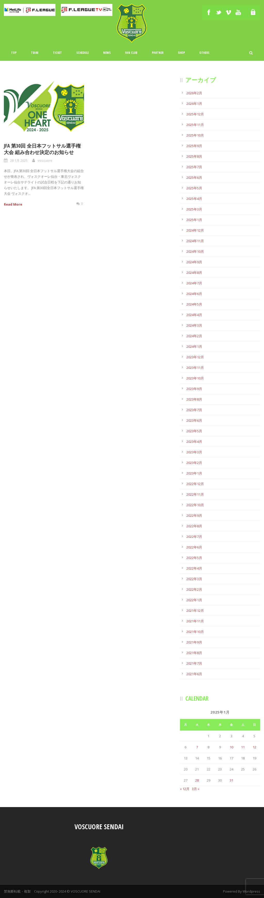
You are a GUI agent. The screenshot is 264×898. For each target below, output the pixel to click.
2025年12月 (195, 114)
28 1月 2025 (19, 160)
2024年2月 (194, 336)
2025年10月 (195, 135)
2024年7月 (194, 283)
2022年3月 (194, 579)
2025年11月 (195, 124)
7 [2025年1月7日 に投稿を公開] (197, 747)
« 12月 (184, 788)
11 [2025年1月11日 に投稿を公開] (243, 747)
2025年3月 (194, 209)
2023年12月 (195, 357)
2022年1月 (194, 600)
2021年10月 (195, 631)
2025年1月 (194, 219)
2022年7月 (194, 536)
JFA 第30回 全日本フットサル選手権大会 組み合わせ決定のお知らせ (42, 149)
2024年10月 (195, 251)
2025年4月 (194, 198)
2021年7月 (194, 663)
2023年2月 (194, 462)
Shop (181, 52)
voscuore (45, 160)
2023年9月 (194, 388)
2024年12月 (195, 230)
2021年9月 (194, 642)
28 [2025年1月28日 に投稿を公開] (197, 780)
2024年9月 (194, 262)
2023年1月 (194, 473)
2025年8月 (194, 156)
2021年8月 (194, 652)
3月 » (195, 788)
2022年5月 (194, 557)
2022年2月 (194, 589)
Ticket (57, 52)
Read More (13, 204)
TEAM (34, 52)
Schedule (82, 52)
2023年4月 (194, 441)
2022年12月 (195, 483)
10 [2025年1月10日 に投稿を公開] (231, 747)
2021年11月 (195, 621)
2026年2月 (194, 93)
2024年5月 (194, 304)
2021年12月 (195, 610)
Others (204, 52)
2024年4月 (194, 314)
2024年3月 (194, 325)
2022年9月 (194, 515)
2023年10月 (195, 378)
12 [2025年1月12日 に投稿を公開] (254, 747)
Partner (157, 52)
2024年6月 (194, 293)
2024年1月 (194, 346)
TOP (13, 52)
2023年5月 (194, 431)
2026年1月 (194, 103)
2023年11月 (195, 367)
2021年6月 (194, 674)
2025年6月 (194, 177)
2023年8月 (194, 399)
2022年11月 (195, 494)
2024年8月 (194, 272)
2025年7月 (194, 167)
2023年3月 (194, 452)
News (107, 52)
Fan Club (131, 52)
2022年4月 (194, 568)
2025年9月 (194, 145)
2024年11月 (195, 241)
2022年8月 (194, 526)
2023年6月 (194, 420)
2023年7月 (194, 410)
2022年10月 (195, 505)
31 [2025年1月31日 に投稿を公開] (231, 780)
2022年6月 (194, 547)
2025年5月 (194, 188)
